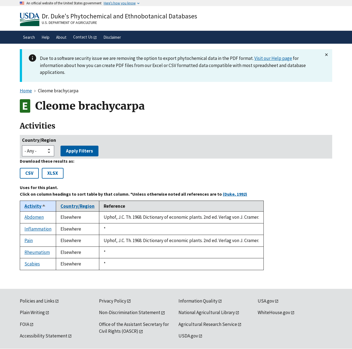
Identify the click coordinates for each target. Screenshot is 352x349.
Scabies (32, 264)
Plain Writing (32, 312)
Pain (28, 240)
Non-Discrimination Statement (129, 312)
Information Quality (198, 301)
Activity (35, 206)
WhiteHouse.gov (274, 312)
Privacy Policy (112, 301)
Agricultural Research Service (207, 324)
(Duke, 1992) (235, 194)
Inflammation (37, 229)
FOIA (24, 324)
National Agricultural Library (206, 312)
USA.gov (266, 301)
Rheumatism (37, 252)
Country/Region (39, 140)
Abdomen (34, 217)
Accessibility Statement (43, 336)
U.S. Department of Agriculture (69, 22)
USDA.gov (188, 336)
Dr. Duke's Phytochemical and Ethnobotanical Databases (119, 16)
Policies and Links (37, 301)
